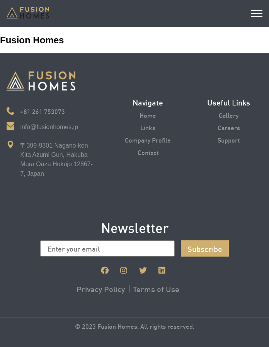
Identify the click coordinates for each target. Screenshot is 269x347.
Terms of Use (156, 289)
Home (148, 115)
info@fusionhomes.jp (49, 127)
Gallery (228, 115)
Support (229, 139)
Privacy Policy (101, 289)
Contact (148, 152)
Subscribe (204, 248)
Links (147, 127)
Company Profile (148, 139)
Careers (229, 127)
